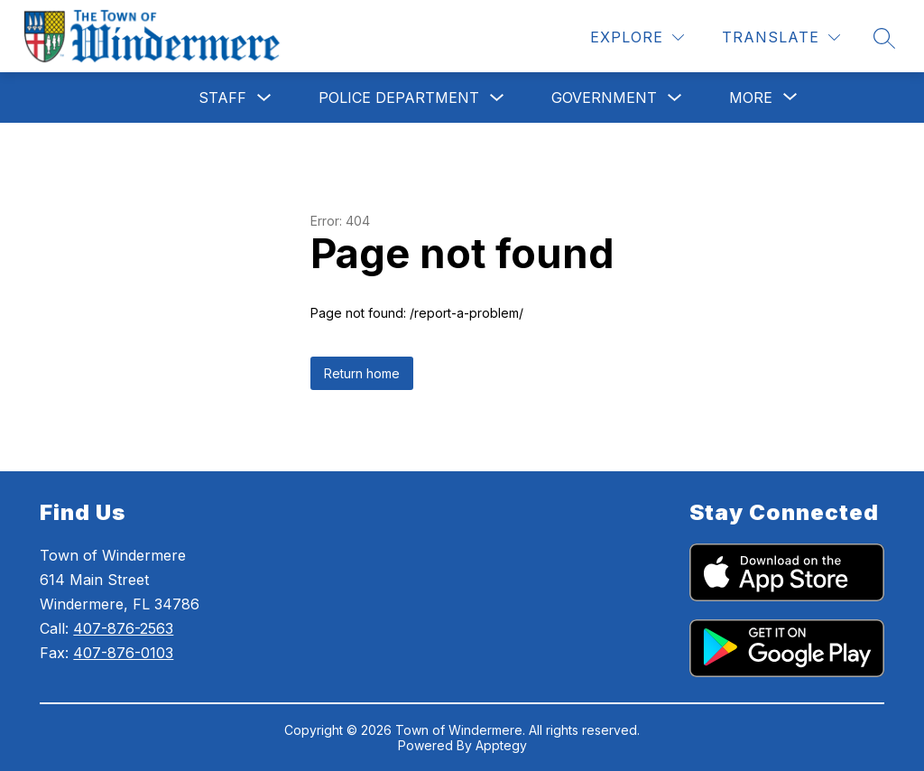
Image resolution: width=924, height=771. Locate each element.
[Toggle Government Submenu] (675, 98)
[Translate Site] (781, 37)
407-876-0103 (123, 653)
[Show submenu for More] (750, 97)
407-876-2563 (123, 628)
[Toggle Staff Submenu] (264, 98)
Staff (222, 97)
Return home (362, 373)
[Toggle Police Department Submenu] (497, 98)
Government (604, 97)
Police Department (399, 97)
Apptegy (501, 745)
